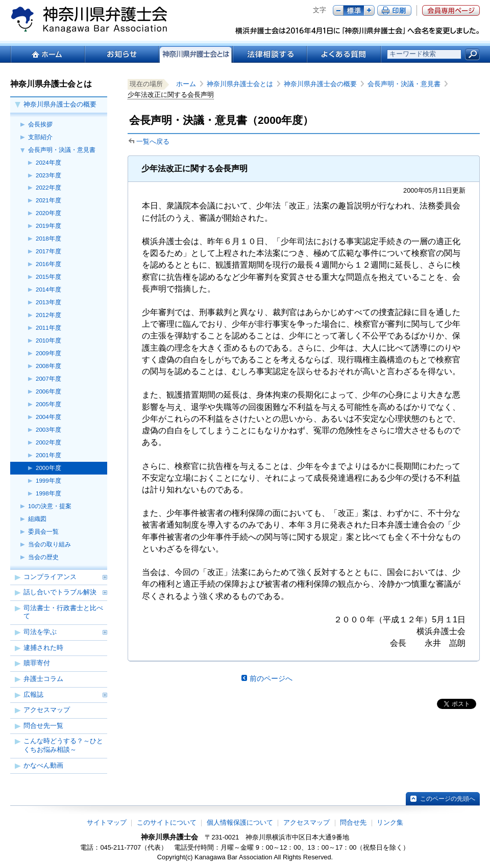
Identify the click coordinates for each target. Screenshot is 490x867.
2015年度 (48, 277)
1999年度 (48, 481)
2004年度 (48, 417)
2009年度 (48, 353)
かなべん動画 (43, 765)
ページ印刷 (394, 10)
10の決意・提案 (49, 506)
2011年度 (48, 328)
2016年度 (48, 264)
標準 (354, 10)
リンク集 (390, 822)
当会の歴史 (43, 557)
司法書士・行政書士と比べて (63, 612)
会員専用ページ (451, 10)
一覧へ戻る (152, 141)
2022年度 (48, 188)
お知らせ (121, 54)
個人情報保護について (240, 822)
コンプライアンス (50, 577)
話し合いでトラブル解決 (59, 592)
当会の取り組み (49, 544)
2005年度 (48, 404)
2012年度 (48, 315)
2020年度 (48, 213)
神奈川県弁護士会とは (240, 84)
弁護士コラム (43, 678)
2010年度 (48, 340)
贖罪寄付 (36, 663)
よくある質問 (343, 54)
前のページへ (271, 678)
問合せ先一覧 (43, 725)
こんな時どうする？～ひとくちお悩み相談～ (63, 745)
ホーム (47, 54)
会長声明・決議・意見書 (61, 150)
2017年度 (48, 251)
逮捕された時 (43, 647)
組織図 (37, 519)
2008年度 (48, 366)
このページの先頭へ (447, 798)
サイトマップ (107, 822)
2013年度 (48, 302)
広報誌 (33, 694)
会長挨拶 (40, 124)
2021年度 (48, 200)
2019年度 (48, 226)
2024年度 (48, 163)
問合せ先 (353, 822)
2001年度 (48, 455)
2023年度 (48, 175)
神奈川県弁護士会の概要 (59, 104)
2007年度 (48, 379)
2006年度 (48, 391)
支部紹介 (40, 137)
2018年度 (48, 238)
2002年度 (48, 442)
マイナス (338, 10)
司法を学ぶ (40, 632)
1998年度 (48, 493)
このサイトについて (167, 822)
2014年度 (48, 289)
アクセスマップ (46, 710)
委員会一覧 (43, 532)
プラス (369, 10)
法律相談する (269, 54)
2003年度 (48, 430)
